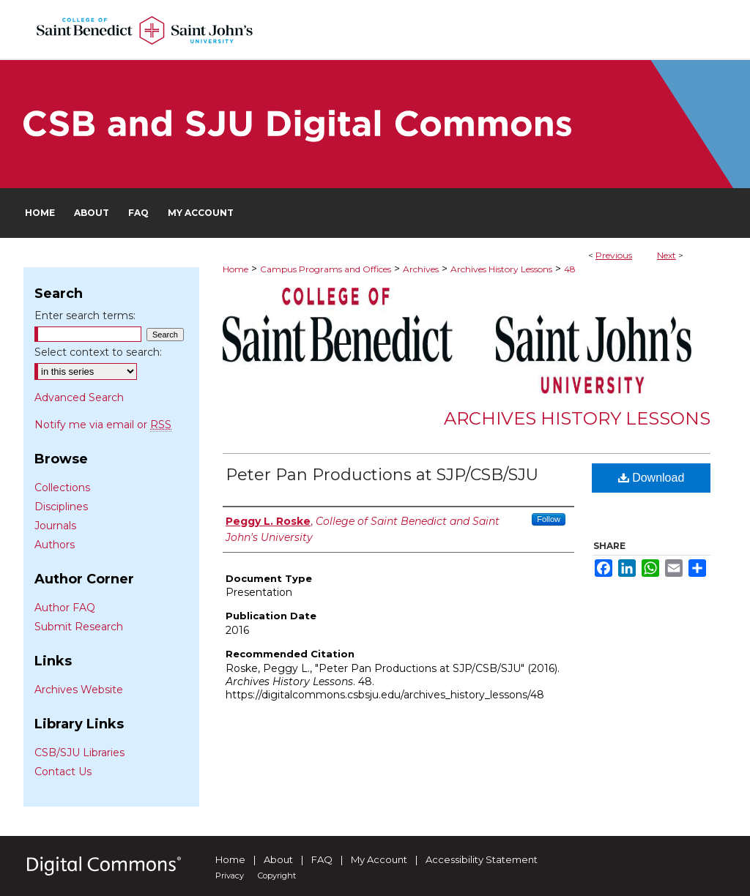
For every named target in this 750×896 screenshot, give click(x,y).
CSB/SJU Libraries (79, 752)
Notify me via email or (102, 424)
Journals (55, 525)
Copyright (277, 875)
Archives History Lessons (501, 269)
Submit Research (78, 626)
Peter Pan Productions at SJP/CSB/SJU (382, 475)
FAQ (322, 859)
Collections (62, 487)
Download (651, 477)
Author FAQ (64, 607)
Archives (421, 269)
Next (666, 255)
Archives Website (78, 689)
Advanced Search (79, 397)
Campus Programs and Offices (325, 269)
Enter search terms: (84, 315)
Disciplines (61, 506)
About (278, 859)
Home (235, 269)
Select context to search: (98, 352)
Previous (613, 255)
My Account (379, 859)
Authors (54, 544)
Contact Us (63, 771)
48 (570, 269)
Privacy (229, 875)
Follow (548, 519)
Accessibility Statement (482, 859)
